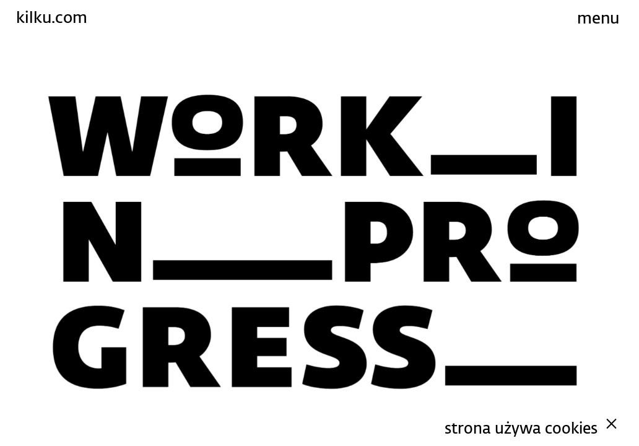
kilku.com (51, 17)
